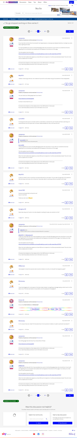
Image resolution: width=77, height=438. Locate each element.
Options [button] (70, 23)
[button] (72, 38)
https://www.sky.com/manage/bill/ (26, 98)
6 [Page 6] (40, 31)
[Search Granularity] (19, 13)
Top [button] (74, 430)
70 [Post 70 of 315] (20, 274)
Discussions (23, 2)
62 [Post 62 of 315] (20, 84)
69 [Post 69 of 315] (20, 259)
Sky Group (60, 430)
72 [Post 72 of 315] (20, 314)
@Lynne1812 (22, 140)
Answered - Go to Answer (11, 27)
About (39, 2)
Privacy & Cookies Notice (33, 430)
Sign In (71, 2)
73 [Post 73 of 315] (20, 329)
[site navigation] (4, 2)
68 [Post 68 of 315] (20, 217)
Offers (45, 2)
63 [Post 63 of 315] (20, 112)
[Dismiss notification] (72, 5)
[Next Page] (48, 31)
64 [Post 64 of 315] (20, 127)
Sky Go (38, 8)
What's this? (11, 44)
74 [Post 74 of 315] (20, 354)
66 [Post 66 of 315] (20, 183)
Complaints (50, 430)
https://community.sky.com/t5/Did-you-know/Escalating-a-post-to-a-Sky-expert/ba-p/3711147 (40, 53)
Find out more (39, 40)
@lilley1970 (22, 230)
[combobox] (41, 13)
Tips (35, 2)
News (29, 2)
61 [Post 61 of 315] (20, 68)
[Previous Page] (29, 31)
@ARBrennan (21, 365)
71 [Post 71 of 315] (20, 293)
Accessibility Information (43, 430)
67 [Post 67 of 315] (20, 202)
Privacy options (18, 430)
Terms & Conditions (24, 430)
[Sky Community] (12, 2)
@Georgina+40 (29, 235)
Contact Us (55, 430)
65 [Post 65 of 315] (20, 167)
